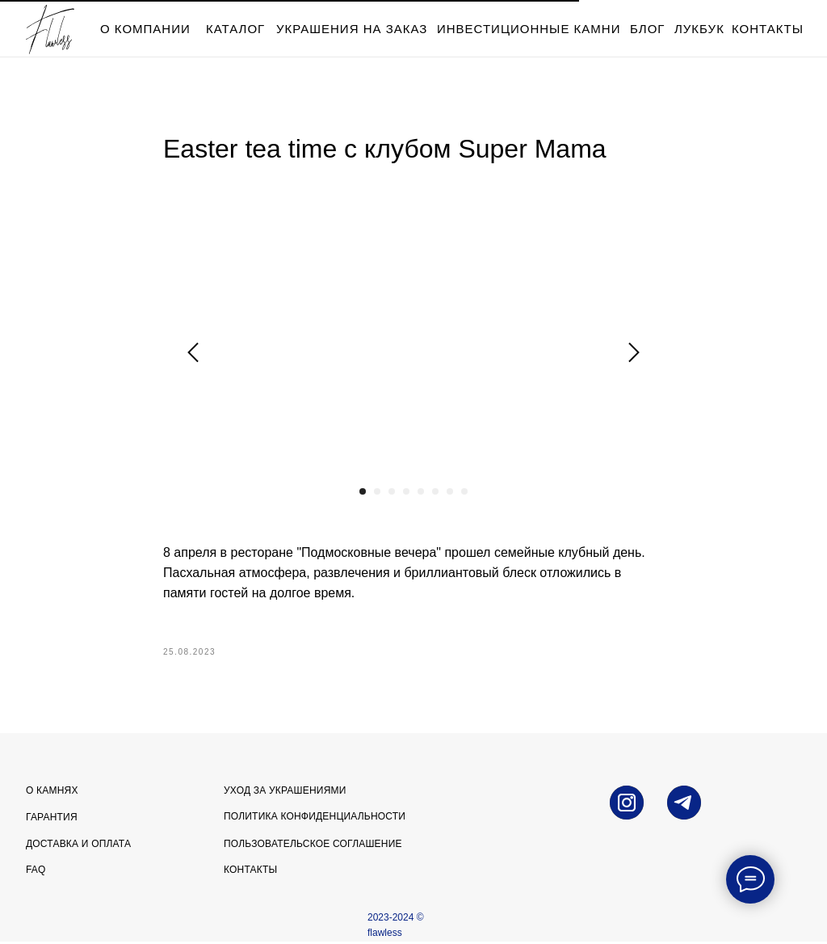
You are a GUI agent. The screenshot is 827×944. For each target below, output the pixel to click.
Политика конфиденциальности (314, 818)
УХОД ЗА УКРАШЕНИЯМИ (285, 793)
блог (647, 29)
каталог (235, 29)
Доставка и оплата (78, 846)
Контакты (250, 872)
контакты (768, 29)
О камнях (52, 793)
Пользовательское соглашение (313, 846)
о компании (145, 29)
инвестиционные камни (528, 29)
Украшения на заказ (351, 29)
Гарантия (52, 819)
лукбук (699, 29)
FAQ (36, 872)
